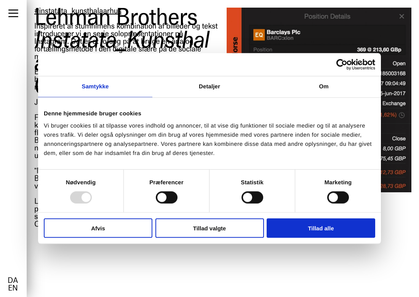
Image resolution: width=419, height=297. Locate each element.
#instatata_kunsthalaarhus (78, 11)
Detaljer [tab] (209, 86)
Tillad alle (321, 228)
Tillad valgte (209, 228)
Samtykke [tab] (95, 86)
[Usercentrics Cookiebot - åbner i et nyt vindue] (342, 64)
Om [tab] (323, 86)
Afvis (98, 228)
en (13, 288)
